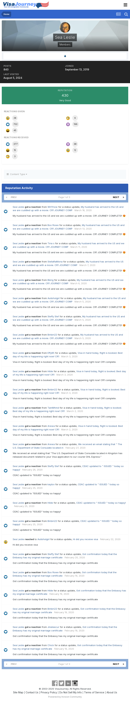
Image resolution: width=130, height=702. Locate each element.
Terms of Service (94, 692)
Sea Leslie (18, 206)
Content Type (17, 174)
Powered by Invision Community (65, 696)
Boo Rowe (53, 225)
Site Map (18, 692)
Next (116, 197)
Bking (51, 280)
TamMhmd (53, 407)
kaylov (51, 484)
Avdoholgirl (54, 298)
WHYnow (53, 206)
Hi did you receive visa (85, 539)
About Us (112, 692)
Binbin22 (52, 334)
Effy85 (51, 352)
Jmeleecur (53, 627)
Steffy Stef (53, 316)
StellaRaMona (55, 261)
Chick (51, 645)
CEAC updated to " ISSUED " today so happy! (101, 502)
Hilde (50, 371)
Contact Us (32, 692)
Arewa (51, 426)
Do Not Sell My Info (70, 692)
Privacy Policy (49, 692)
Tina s (51, 243)
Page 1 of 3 (64, 197)
